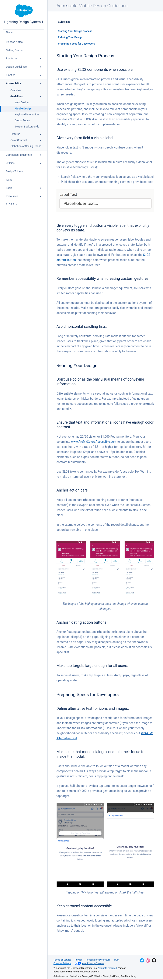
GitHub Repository (154, 960)
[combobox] (23, 32)
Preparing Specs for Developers (76, 43)
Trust (116, 959)
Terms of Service (62, 959)
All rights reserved (107, 968)
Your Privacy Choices (89, 963)
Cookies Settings (62, 963)
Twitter (142, 960)
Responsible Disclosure (98, 959)
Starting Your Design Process (75, 31)
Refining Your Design (70, 37)
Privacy (78, 959)
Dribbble (148, 960)
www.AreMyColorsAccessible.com (94, 441)
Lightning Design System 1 (23, 14)
